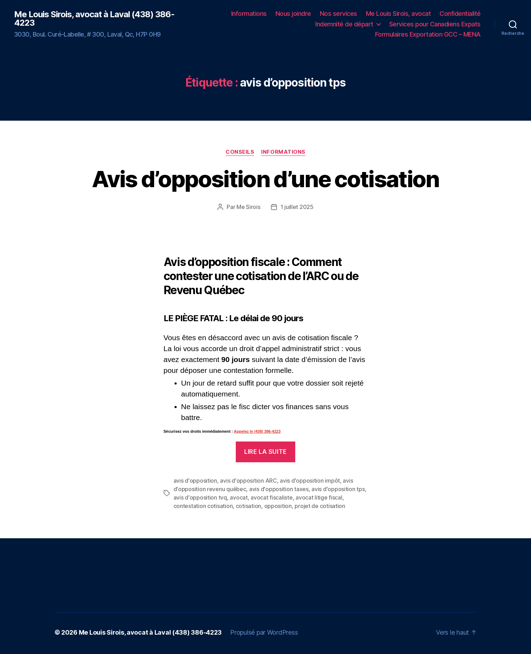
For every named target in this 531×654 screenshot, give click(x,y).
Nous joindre (293, 13)
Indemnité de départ (344, 24)
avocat (238, 497)
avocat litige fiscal (319, 497)
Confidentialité (460, 13)
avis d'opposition (195, 480)
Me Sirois (248, 206)
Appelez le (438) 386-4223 (257, 431)
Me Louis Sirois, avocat (398, 13)
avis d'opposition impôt (310, 480)
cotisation (248, 505)
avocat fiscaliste (271, 497)
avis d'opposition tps (338, 489)
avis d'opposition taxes (279, 489)
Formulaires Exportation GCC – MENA (428, 34)
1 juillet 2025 (297, 206)
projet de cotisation (320, 505)
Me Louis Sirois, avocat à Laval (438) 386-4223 (94, 18)
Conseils (240, 152)
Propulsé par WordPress (264, 632)
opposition (278, 505)
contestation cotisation (203, 505)
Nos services (338, 13)
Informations (249, 13)
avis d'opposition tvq (200, 497)
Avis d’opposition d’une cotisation (265, 178)
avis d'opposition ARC (248, 480)
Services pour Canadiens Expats (435, 24)
